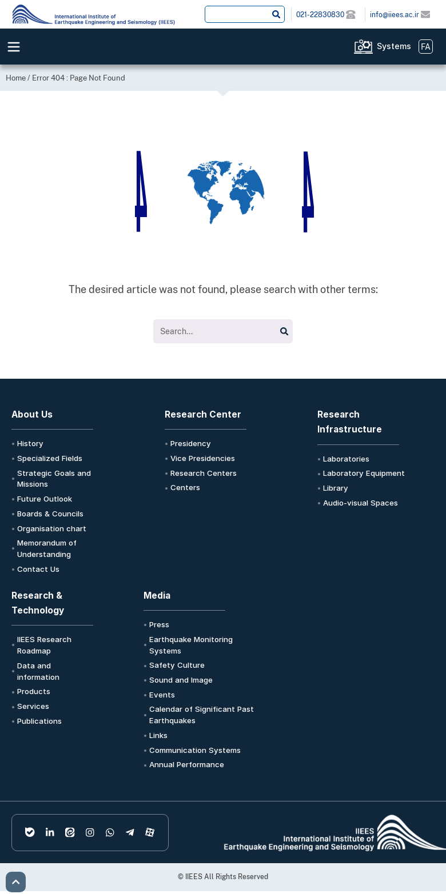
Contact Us (38, 569)
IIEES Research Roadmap (44, 645)
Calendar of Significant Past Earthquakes (201, 714)
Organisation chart (51, 528)
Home (16, 77)
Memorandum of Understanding (47, 548)
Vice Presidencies (202, 458)
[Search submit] (276, 14)
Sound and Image (181, 679)
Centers (185, 487)
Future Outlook (44, 498)
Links (158, 735)
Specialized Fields (49, 458)
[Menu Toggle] (14, 47)
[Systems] (363, 46)
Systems (394, 46)
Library (335, 487)
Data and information (38, 671)
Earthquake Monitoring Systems (191, 645)
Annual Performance (186, 764)
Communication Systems (195, 750)
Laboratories (346, 458)
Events (162, 694)
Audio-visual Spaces (360, 502)
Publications (39, 720)
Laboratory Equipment (364, 473)
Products (33, 691)
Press (159, 624)
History (30, 443)
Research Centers (203, 473)
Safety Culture (177, 665)
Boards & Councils (50, 513)
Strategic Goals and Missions (54, 478)
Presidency (190, 443)
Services (33, 706)
